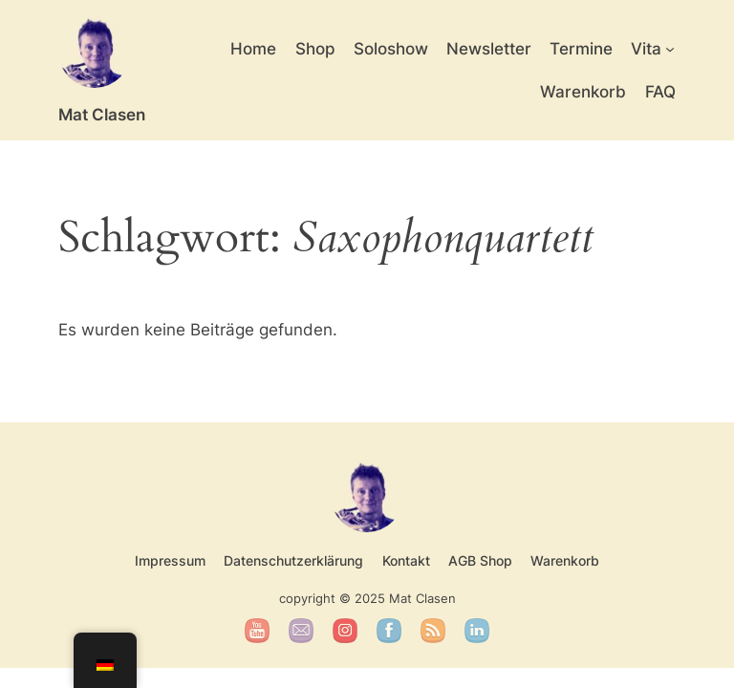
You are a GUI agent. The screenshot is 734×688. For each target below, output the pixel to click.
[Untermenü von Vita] (670, 49)
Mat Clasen (101, 114)
